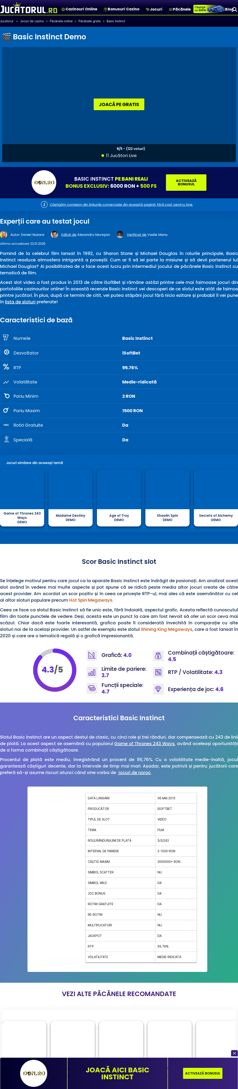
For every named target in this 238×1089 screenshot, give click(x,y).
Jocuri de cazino (32, 21)
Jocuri (156, 9)
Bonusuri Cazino (123, 9)
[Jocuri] (148, 9)
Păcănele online (61, 21)
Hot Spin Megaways (90, 600)
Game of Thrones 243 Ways (144, 743)
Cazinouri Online (81, 9)
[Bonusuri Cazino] (105, 9)
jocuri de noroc (134, 772)
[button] (234, 1053)
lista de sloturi (20, 302)
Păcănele (182, 9)
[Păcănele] (170, 9)
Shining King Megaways (166, 629)
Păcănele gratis (90, 21)
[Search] (234, 9)
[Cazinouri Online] (63, 9)
